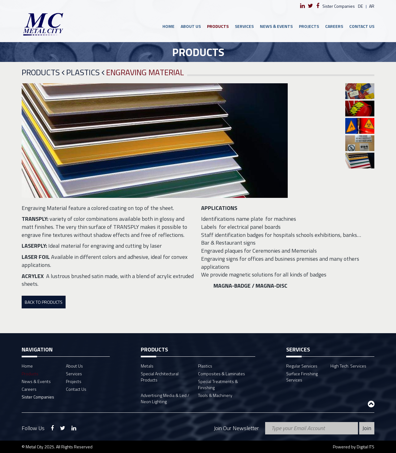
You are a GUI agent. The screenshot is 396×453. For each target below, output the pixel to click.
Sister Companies (338, 6)
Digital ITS (365, 446)
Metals (147, 366)
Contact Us (361, 26)
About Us (191, 26)
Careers (334, 26)
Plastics (85, 72)
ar (371, 6)
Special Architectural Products (160, 376)
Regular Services (301, 366)
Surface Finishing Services (302, 376)
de (360, 6)
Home (168, 26)
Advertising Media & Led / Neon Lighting (165, 398)
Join (366, 428)
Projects (309, 26)
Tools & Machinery (215, 395)
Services (244, 26)
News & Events (276, 26)
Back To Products (43, 302)
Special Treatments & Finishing (218, 384)
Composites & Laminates (221, 373)
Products (218, 26)
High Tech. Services (348, 366)
